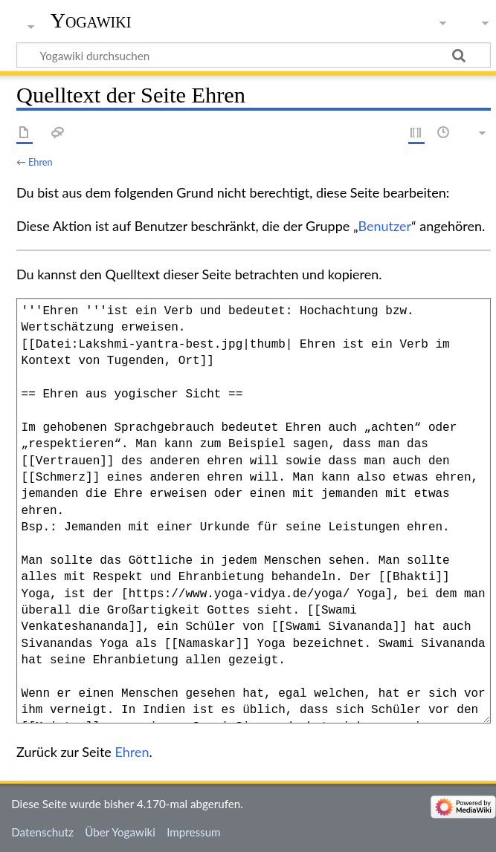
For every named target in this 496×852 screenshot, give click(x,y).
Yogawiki (91, 20)
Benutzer (385, 226)
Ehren (40, 162)
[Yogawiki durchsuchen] (253, 55)
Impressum (194, 832)
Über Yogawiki (120, 832)
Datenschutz (42, 832)
